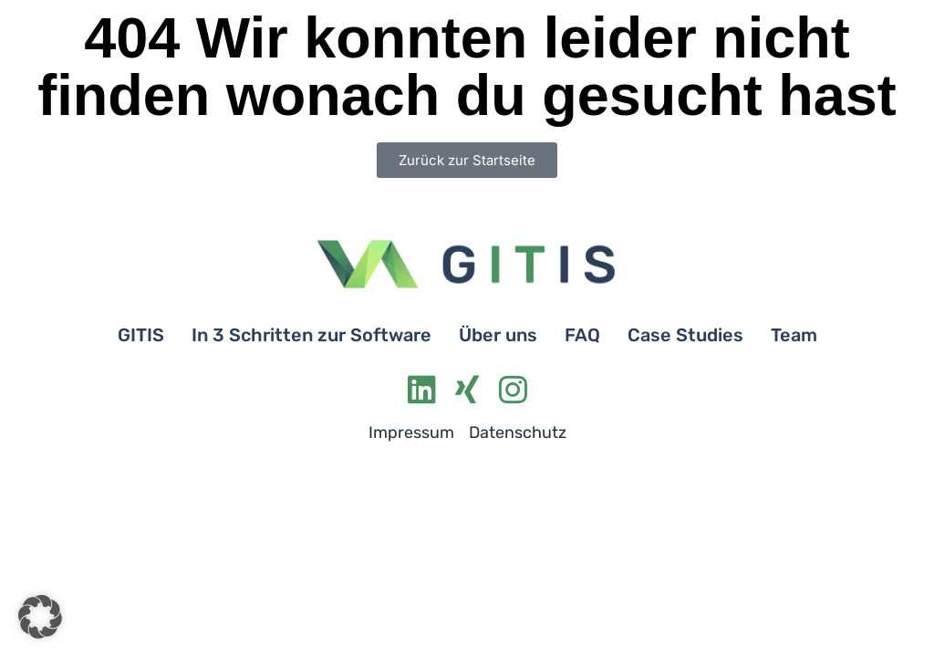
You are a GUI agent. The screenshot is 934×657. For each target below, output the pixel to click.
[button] (40, 617)
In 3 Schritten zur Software (311, 335)
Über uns (498, 335)
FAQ (582, 335)
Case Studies (685, 335)
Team (794, 335)
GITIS (141, 335)
